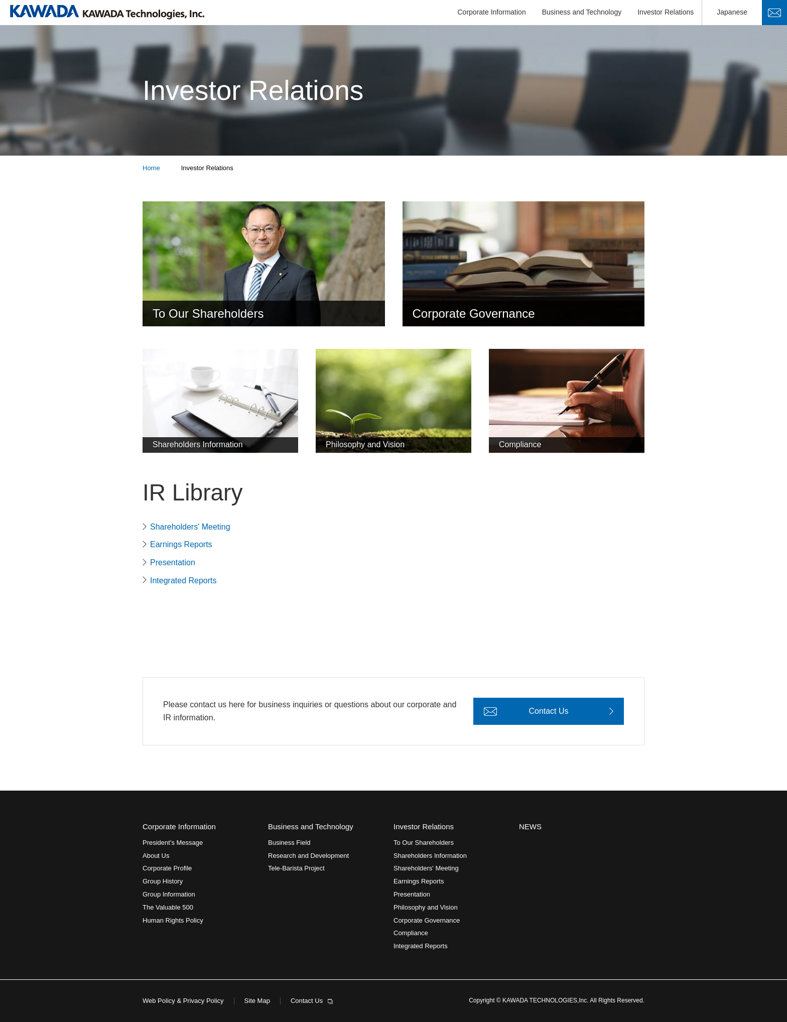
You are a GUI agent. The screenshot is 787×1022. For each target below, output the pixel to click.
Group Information (169, 894)
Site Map (257, 1000)
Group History (163, 881)
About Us (156, 855)
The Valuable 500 (168, 907)
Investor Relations (665, 12)
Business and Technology (582, 12)
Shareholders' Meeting (190, 527)
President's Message (173, 842)
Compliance (411, 933)
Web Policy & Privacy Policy (183, 1000)
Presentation (172, 562)
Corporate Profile (167, 868)
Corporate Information (492, 12)
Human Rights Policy (173, 920)
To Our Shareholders (424, 842)
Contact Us (774, 12)
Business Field (289, 842)
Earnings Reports (181, 544)
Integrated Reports (183, 580)
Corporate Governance (427, 920)
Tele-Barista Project (296, 868)
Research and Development (308, 855)
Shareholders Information (430, 855)
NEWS (530, 826)
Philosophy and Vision (426, 907)
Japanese (732, 12)
